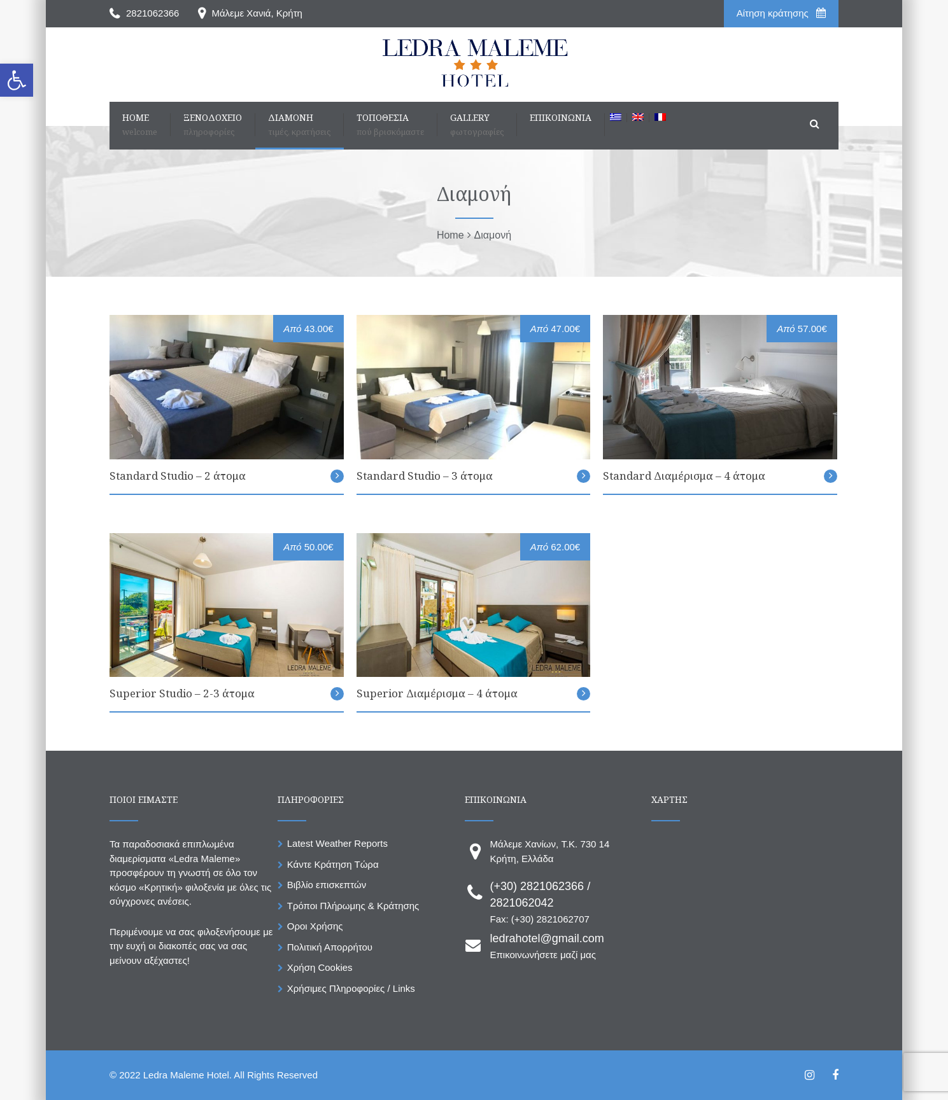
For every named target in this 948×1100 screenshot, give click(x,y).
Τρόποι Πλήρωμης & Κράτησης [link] (353, 905)
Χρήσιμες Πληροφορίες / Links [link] (351, 988)
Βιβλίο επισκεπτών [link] (326, 884)
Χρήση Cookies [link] (320, 967)
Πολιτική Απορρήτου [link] (329, 947)
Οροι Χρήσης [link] (315, 926)
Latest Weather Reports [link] (337, 843)
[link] (16, 80)
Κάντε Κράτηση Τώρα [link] (333, 864)
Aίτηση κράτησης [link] (781, 13)
